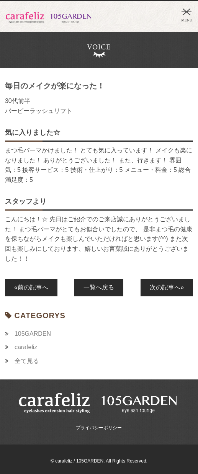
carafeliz (26, 347)
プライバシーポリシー (99, 427)
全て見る (27, 361)
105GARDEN (33, 333)
